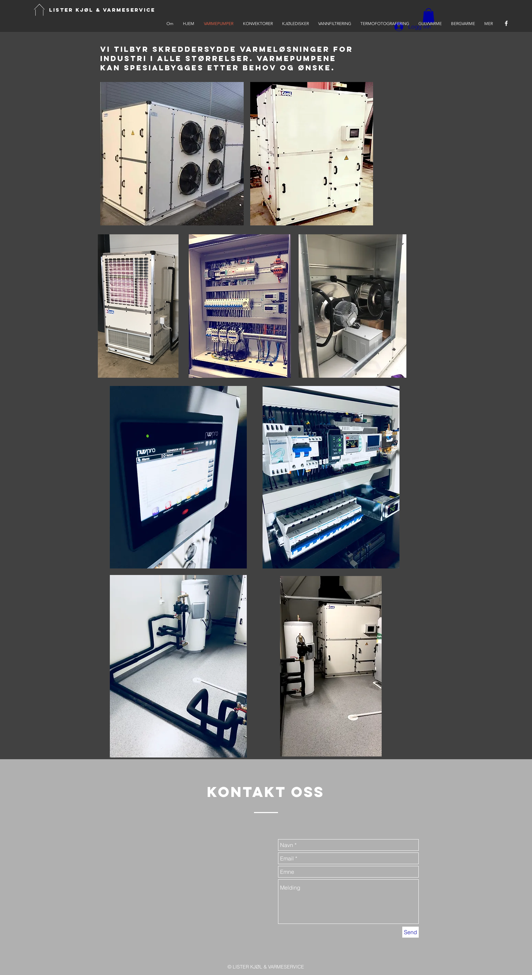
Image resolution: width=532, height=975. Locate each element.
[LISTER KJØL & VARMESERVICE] (102, 10)
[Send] (410, 932)
